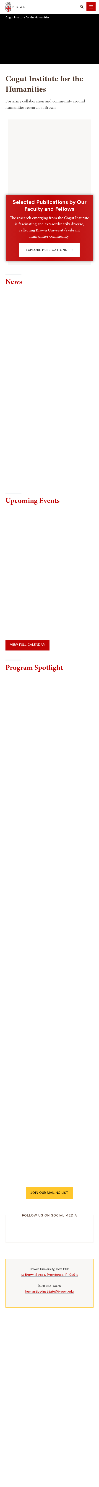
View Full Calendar (27, 644)
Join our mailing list (49, 1192)
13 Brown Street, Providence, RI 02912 (49, 1274)
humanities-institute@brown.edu (49, 1291)
